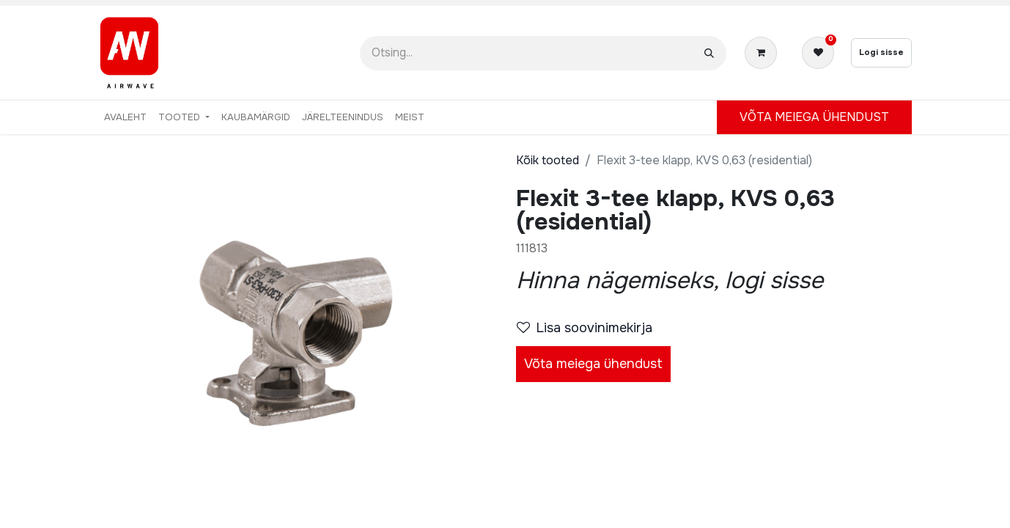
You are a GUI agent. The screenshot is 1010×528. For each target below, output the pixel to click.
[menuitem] (125, 117)
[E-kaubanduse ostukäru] (764, 53)
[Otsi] (709, 53)
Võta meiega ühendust (593, 364)
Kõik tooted (547, 160)
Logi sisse (881, 52)
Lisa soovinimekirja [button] (584, 328)
